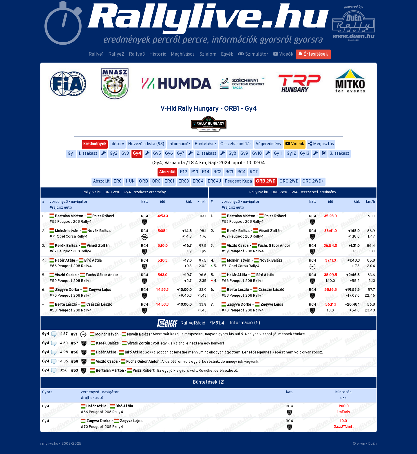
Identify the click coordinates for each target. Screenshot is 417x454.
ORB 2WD (265, 181)
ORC (156, 181)
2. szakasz (206, 153)
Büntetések (206, 144)
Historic (157, 54)
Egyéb (227, 54)
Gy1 (71, 153)
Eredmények (94, 144)
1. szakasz (87, 153)
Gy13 (304, 153)
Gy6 (169, 153)
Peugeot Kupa (238, 181)
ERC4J (214, 181)
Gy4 (137, 153)
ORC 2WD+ (313, 181)
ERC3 (183, 181)
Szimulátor (253, 54)
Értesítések (313, 54)
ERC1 (169, 181)
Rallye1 (96, 54)
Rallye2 (116, 54)
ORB (143, 181)
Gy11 (278, 153)
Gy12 (291, 153)
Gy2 (114, 153)
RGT (254, 172)
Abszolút (167, 172)
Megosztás (321, 144)
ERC (118, 181)
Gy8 (232, 153)
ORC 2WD (289, 181)
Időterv (117, 144)
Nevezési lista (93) (146, 144)
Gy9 (244, 153)
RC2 (217, 172)
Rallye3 (137, 54)
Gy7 (180, 153)
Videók (283, 54)
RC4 (241, 172)
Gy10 (257, 153)
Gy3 (125, 153)
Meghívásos (183, 54)
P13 (194, 172)
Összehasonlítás (236, 144)
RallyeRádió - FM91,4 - (193, 323)
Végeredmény (268, 144)
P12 (183, 172)
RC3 (229, 172)
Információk (179, 144)
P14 (205, 172)
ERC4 (198, 181)
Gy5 (157, 153)
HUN (130, 181)
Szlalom (207, 54)
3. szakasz (339, 153)
